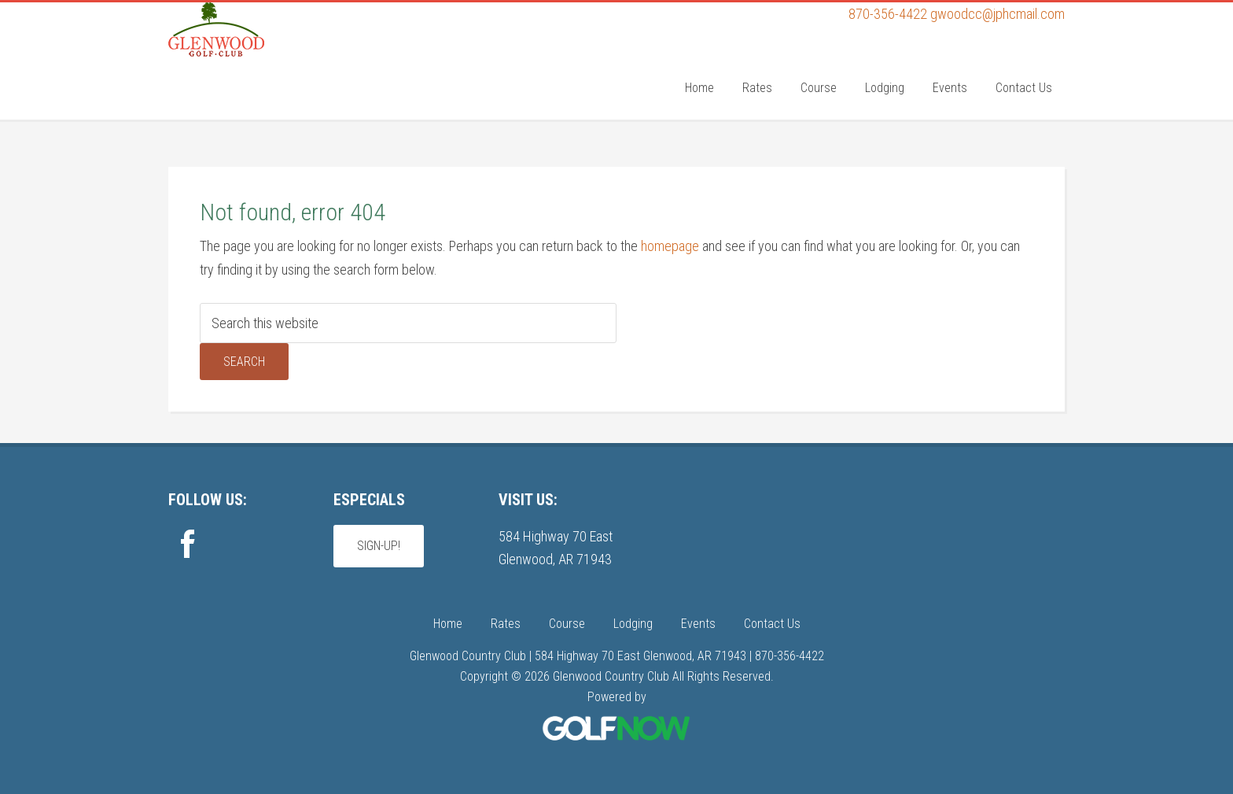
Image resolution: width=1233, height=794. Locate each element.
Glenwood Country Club (286, 65)
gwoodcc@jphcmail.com (997, 14)
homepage (670, 246)
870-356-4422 (887, 14)
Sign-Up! (378, 545)
